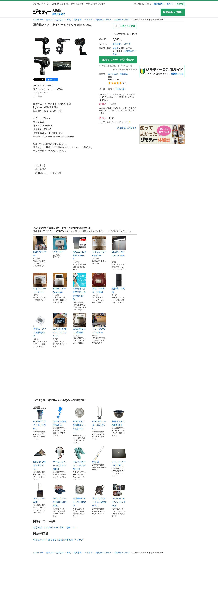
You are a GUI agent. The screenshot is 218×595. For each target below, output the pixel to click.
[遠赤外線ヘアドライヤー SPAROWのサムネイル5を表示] (62, 65)
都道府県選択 (58, 14)
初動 (62, 527)
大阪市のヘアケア (122, 19)
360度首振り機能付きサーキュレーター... (79, 420)
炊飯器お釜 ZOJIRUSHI (119, 416)
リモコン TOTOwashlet (99, 246)
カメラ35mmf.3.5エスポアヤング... (60, 325)
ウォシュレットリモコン (40, 283)
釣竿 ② (99, 454)
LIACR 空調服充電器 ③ (60, 416)
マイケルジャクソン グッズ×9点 (119, 495)
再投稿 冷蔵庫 (119, 283)
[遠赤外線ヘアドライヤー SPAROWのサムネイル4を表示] (43, 65)
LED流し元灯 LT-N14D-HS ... (119, 248)
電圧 (68, 527)
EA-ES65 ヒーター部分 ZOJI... (99, 418)
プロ (74, 527)
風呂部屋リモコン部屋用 (79, 323)
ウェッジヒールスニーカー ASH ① (79, 458)
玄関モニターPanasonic (60, 283)
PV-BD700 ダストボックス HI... (40, 418)
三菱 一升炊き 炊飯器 (99, 283)
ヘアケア (88, 19)
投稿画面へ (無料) (172, 12)
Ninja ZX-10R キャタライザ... (40, 458)
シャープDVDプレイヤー (99, 323)
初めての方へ (159, 4)
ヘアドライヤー (51, 527)
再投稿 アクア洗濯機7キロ (40, 325)
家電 (69, 19)
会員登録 (180, 4)
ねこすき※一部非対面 (118, 74)
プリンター (60, 244)
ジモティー (38, 19)
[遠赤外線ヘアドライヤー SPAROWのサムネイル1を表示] (43, 46)
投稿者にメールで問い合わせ (118, 59)
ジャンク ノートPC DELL (119, 456)
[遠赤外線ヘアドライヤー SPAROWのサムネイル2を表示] (62, 46)
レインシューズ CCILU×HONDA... (60, 495)
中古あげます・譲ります (45, 539)
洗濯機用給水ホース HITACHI (79, 495)
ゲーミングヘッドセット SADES (60, 458)
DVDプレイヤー (40, 246)
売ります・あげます (55, 19)
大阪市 (116, 48)
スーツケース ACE (40, 493)
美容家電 (78, 19)
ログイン (170, 4)
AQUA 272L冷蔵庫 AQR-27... (79, 248)
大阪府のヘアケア (103, 19)
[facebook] (52, 79)
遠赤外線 (37, 527)
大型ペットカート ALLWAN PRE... (99, 495)
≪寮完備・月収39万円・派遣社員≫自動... (79, 287)
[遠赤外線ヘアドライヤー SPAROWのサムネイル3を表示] (81, 46)
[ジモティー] (42, 12)
